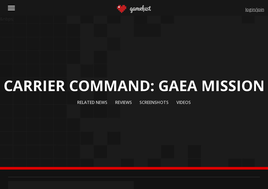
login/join (254, 9)
